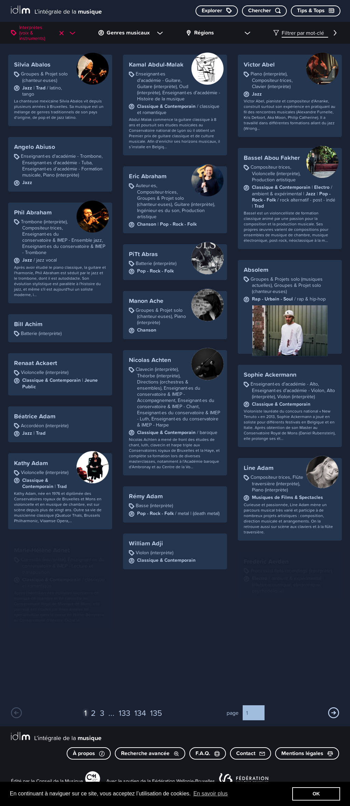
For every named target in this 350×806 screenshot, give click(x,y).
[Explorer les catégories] (217, 10)
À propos (89, 753)
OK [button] (316, 793)
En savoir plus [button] (210, 793)
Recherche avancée (150, 753)
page (233, 713)
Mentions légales (307, 753)
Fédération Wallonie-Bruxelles (183, 781)
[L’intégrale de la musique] (56, 10)
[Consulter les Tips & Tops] (315, 10)
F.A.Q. (208, 753)
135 (156, 712)
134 (140, 712)
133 (124, 712)
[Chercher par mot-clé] (264, 10)
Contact (250, 753)
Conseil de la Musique (59, 781)
